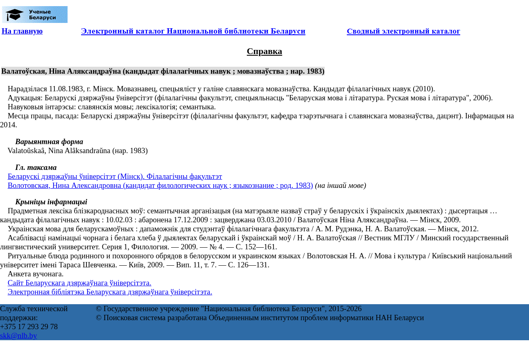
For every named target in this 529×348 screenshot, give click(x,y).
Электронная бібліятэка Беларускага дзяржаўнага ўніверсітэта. (110, 291)
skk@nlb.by (18, 335)
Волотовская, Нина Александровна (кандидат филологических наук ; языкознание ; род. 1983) (160, 185)
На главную (22, 31)
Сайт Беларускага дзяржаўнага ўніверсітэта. (79, 282)
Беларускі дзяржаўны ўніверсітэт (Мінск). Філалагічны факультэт (115, 176)
